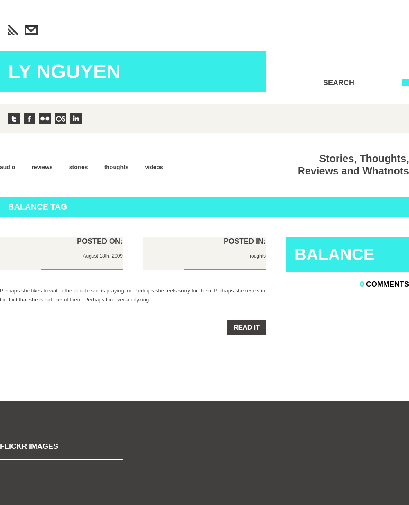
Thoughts (116, 167)
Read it (247, 327)
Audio (7, 167)
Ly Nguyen (64, 71)
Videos (154, 167)
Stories (78, 167)
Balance (334, 254)
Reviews (41, 167)
